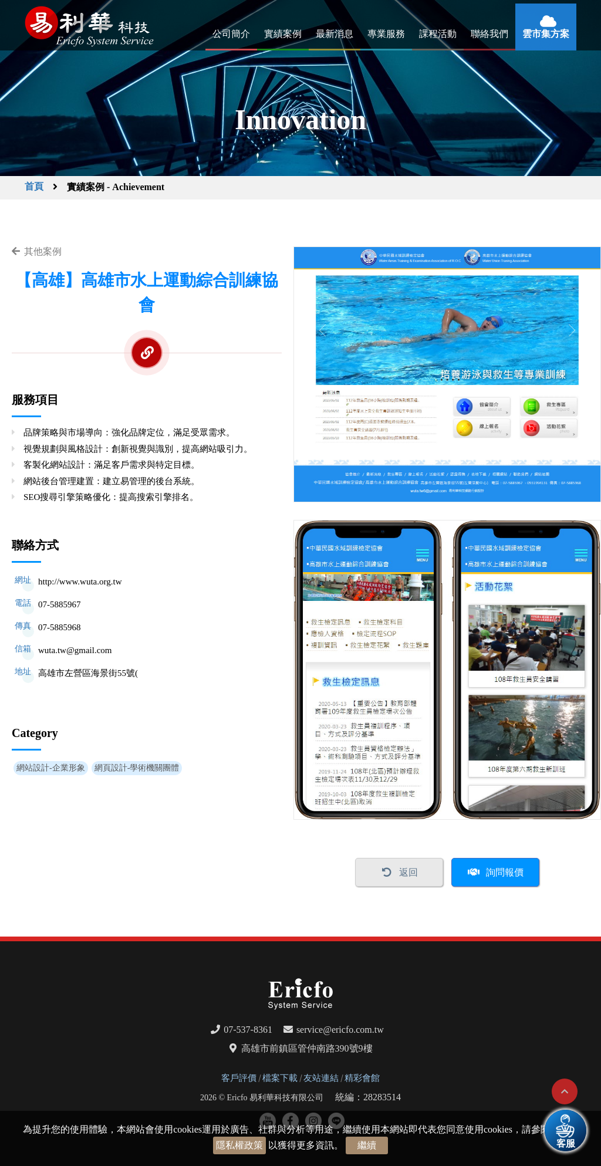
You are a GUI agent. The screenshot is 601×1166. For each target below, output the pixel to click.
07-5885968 (59, 627)
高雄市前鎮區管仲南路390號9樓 (307, 1048)
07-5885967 (59, 604)
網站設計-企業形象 (50, 767)
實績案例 (283, 34)
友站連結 (321, 1078)
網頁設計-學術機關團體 (137, 767)
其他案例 (43, 251)
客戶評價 (238, 1078)
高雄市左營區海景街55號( (88, 673)
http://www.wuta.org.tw (80, 581)
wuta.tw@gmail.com (75, 650)
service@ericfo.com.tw (340, 1030)
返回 (408, 872)
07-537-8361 (248, 1030)
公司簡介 (231, 34)
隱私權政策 (239, 1145)
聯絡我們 (489, 34)
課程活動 (438, 34)
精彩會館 (362, 1078)
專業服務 (386, 34)
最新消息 (334, 34)
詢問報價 (505, 872)
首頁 (34, 186)
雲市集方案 (545, 34)
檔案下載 (280, 1078)
